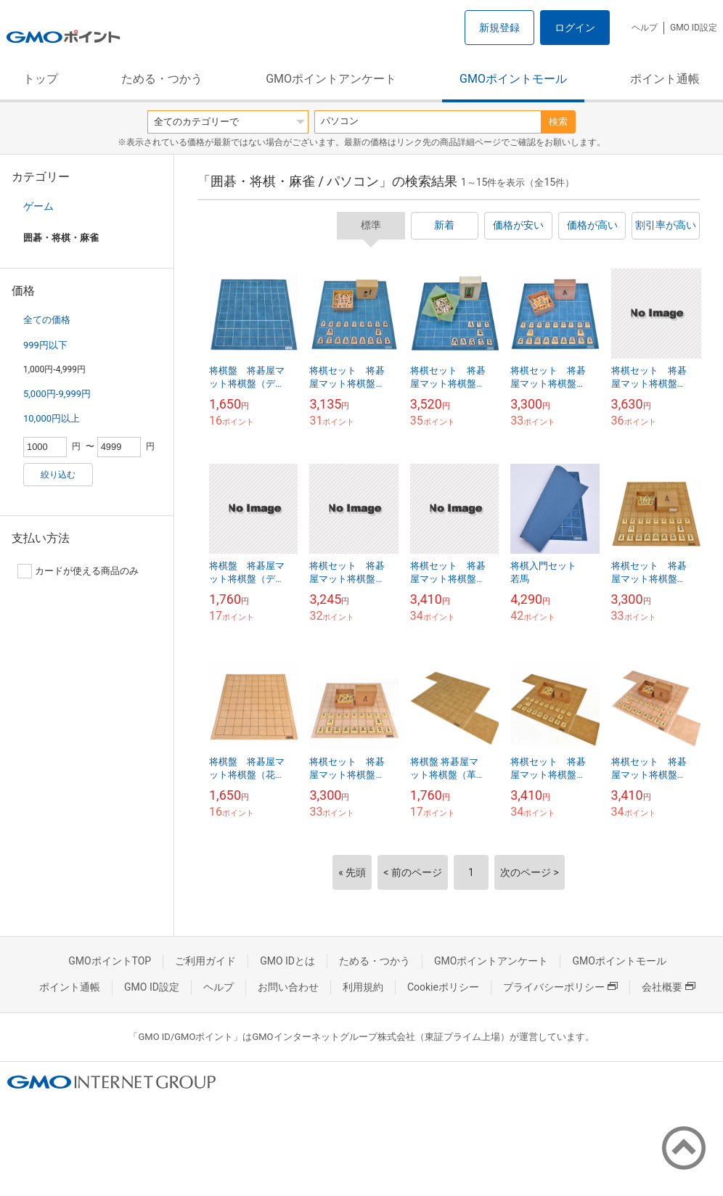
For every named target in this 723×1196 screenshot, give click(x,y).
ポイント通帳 (665, 79)
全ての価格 (46, 319)
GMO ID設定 (693, 27)
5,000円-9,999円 (57, 393)
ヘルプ (645, 27)
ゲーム (38, 206)
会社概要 (668, 987)
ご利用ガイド (205, 961)
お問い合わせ (288, 987)
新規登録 (499, 27)
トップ (40, 79)
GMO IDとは (287, 961)
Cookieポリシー (443, 987)
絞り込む (58, 475)
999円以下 (45, 345)
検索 (558, 121)
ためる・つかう (162, 79)
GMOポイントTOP (109, 961)
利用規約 (363, 987)
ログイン (575, 27)
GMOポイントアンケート (331, 79)
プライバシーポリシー (560, 987)
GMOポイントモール (513, 79)
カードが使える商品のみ (78, 571)
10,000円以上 (51, 418)
